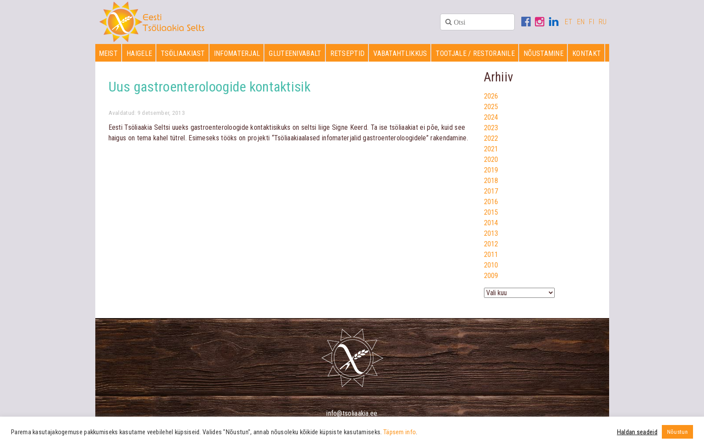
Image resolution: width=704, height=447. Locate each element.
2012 (491, 244)
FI (591, 22)
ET (569, 22)
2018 (491, 180)
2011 (491, 254)
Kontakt (586, 53)
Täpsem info (399, 432)
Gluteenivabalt (295, 53)
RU (603, 22)
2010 (491, 265)
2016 (491, 202)
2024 (491, 117)
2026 (491, 96)
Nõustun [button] (677, 432)
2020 (491, 159)
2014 (491, 223)
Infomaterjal (237, 53)
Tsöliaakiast (183, 53)
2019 (491, 170)
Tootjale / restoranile (475, 53)
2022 (491, 138)
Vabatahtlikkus (400, 53)
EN (581, 22)
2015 (491, 212)
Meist (108, 53)
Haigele (139, 53)
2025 (491, 107)
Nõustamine (543, 53)
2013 (491, 233)
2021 (491, 149)
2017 (491, 191)
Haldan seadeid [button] (637, 432)
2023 (491, 128)
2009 (491, 275)
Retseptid (347, 53)
